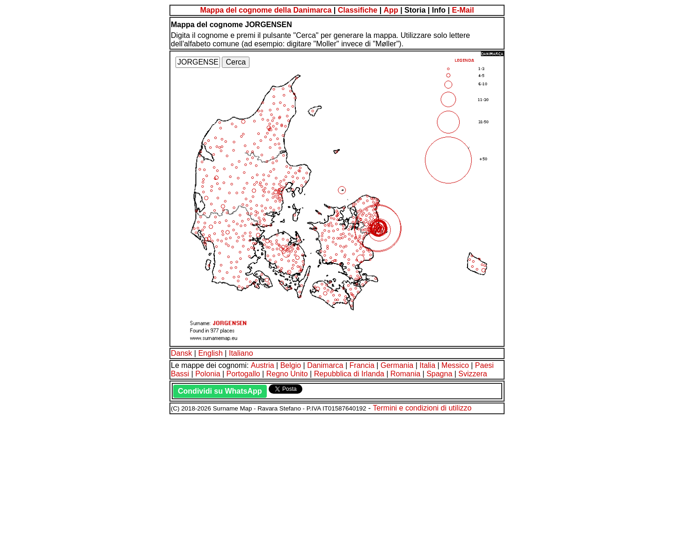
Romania (405, 374)
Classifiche (357, 10)
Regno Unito (287, 374)
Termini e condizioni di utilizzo (422, 408)
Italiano (241, 353)
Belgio (290, 365)
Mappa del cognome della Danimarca (265, 10)
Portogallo (243, 374)
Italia (427, 365)
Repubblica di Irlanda (349, 374)
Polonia (207, 374)
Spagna (439, 374)
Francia (362, 365)
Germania (397, 365)
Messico (455, 365)
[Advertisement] (284, 480)
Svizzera (472, 374)
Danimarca (325, 365)
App (391, 10)
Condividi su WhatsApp (220, 391)
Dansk (181, 353)
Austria (262, 365)
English (210, 353)
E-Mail (463, 10)
